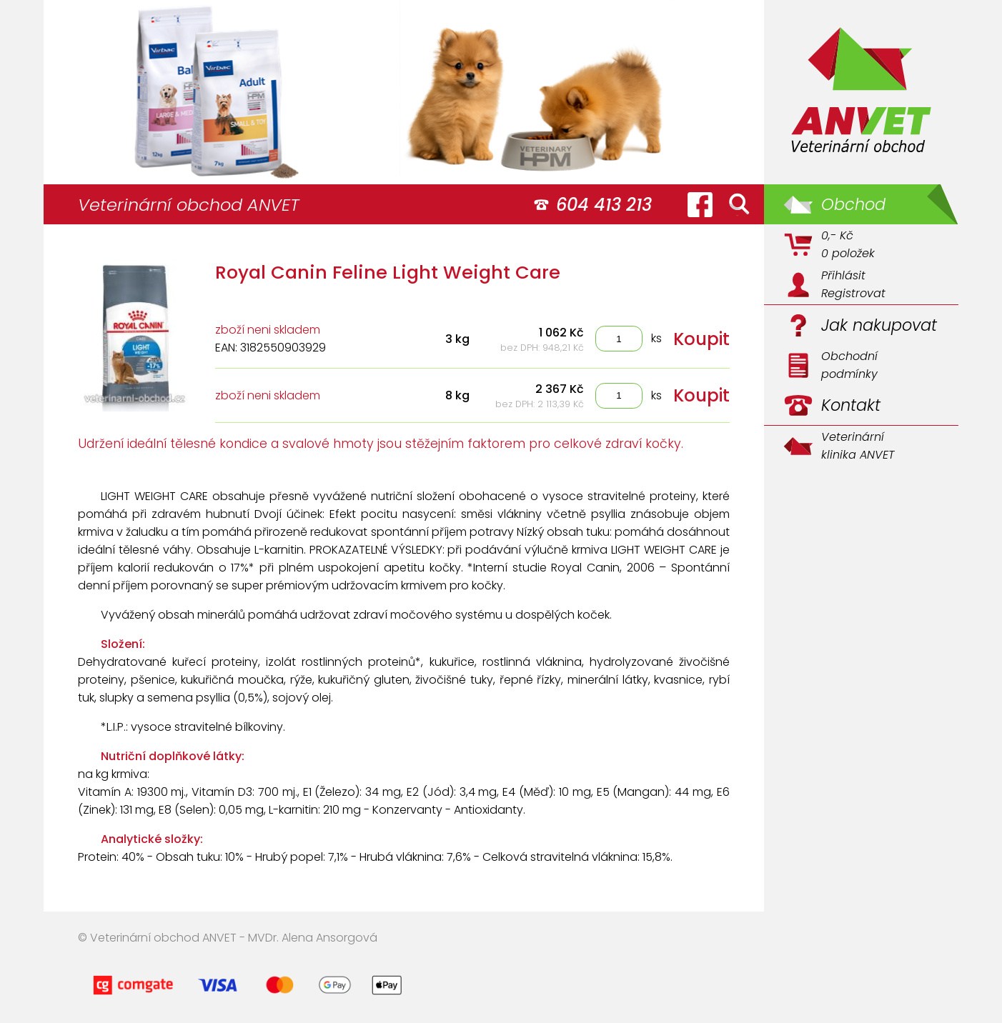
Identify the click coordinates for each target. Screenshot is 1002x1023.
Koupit (701, 339)
